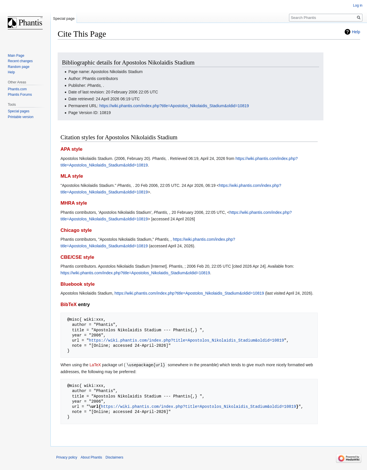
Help (356, 32)
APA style (71, 149)
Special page (64, 18)
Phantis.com (17, 89)
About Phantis (91, 457)
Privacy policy (66, 457)
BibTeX (68, 304)
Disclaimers (114, 457)
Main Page (16, 56)
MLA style (71, 176)
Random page (18, 67)
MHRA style (73, 203)
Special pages (18, 111)
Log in (357, 5)
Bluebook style (77, 284)
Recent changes (20, 61)
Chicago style (76, 230)
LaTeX (95, 365)
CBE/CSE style (77, 257)
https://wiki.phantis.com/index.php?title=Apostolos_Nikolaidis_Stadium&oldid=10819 (174, 105)
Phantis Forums (20, 95)
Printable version (20, 117)
